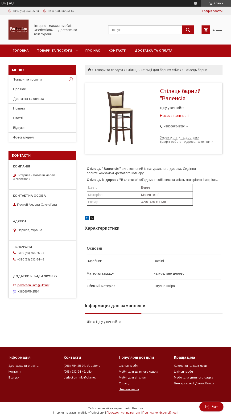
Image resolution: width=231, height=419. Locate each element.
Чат (211, 407)
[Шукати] (188, 29)
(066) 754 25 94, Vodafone (82, 365)
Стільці (131, 70)
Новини (19, 108)
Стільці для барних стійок (161, 70)
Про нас (92, 50)
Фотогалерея (23, 137)
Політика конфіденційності (160, 412)
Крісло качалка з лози (190, 365)
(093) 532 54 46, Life (77, 371)
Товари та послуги (54, 50)
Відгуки (19, 128)
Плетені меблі (129, 389)
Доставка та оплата (153, 50)
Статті (18, 118)
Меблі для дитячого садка (138, 371)
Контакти (117, 50)
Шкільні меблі (128, 365)
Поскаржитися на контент (123, 412)
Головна (21, 50)
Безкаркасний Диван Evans (194, 383)
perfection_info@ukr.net (33, 285)
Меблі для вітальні (132, 377)
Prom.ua (137, 408)
